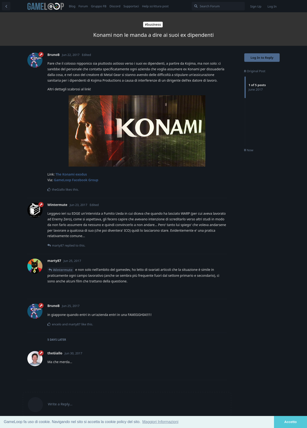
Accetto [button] (290, 422)
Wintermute (62, 270)
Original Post (254, 71)
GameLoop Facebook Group (76, 180)
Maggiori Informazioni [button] (160, 422)
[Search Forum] (218, 6)
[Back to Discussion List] (6, 6)
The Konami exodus (71, 174)
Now (248, 150)
